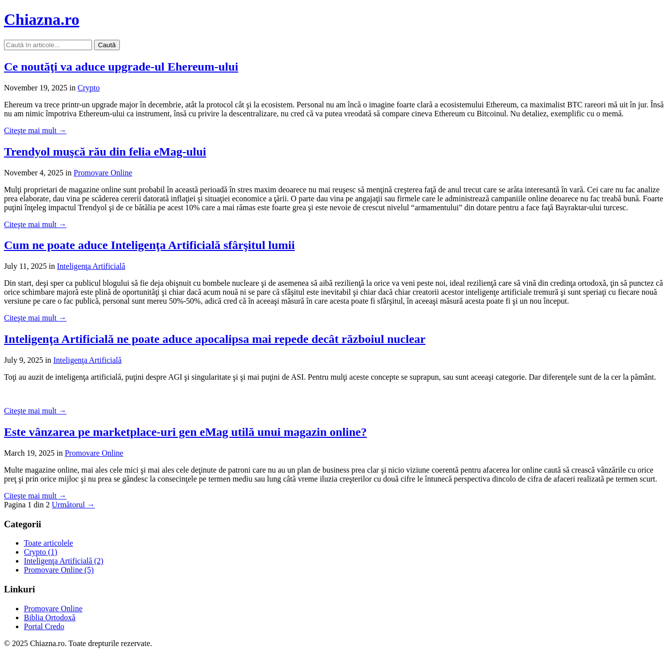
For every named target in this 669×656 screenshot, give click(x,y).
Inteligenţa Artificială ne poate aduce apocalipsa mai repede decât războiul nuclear (214, 338)
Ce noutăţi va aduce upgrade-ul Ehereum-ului (121, 66)
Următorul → (73, 504)
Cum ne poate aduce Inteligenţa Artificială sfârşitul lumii (149, 245)
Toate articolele (48, 543)
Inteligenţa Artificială (91, 266)
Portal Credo (44, 626)
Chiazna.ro (41, 19)
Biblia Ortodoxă (50, 617)
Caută (107, 45)
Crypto (88, 87)
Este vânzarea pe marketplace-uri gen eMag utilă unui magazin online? (185, 431)
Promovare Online (103, 172)
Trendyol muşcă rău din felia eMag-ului (105, 151)
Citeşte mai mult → (35, 130)
